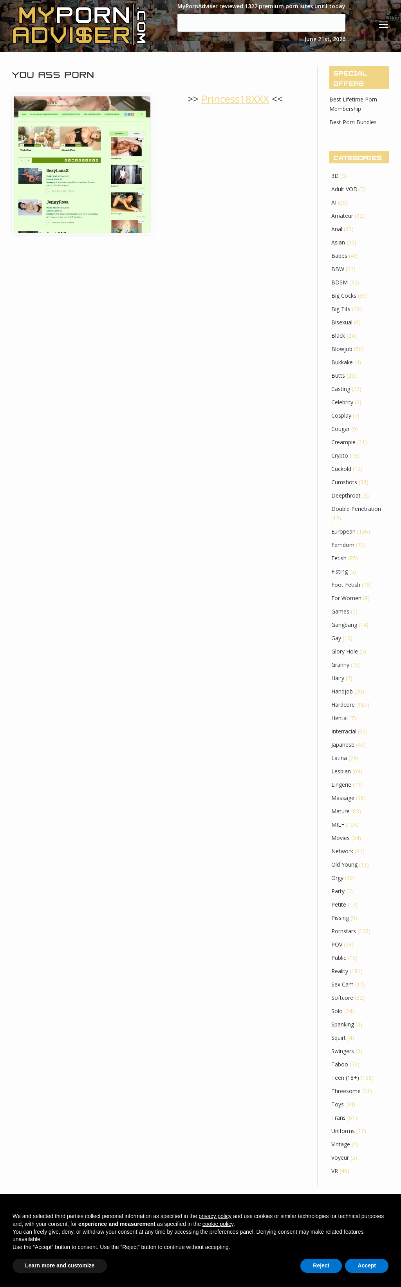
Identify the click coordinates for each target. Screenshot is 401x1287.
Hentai (339, 718)
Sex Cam (342, 984)
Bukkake (342, 362)
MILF (337, 824)
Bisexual (341, 322)
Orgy (337, 878)
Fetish (339, 558)
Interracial (343, 731)
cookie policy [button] (217, 1224)
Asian (338, 242)
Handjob (342, 691)
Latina (339, 758)
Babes (339, 255)
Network (342, 851)
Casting (340, 389)
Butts (338, 375)
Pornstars (343, 931)
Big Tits (340, 309)
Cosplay (341, 415)
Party (338, 891)
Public (338, 957)
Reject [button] (321, 1265)
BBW (337, 269)
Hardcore (343, 704)
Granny (340, 664)
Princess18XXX (235, 99)
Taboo (339, 1064)
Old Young (344, 864)
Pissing (340, 917)
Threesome (346, 1091)
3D (335, 175)
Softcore (342, 997)
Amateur (342, 215)
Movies (340, 838)
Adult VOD (344, 189)
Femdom (342, 544)
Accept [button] (367, 1265)
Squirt (338, 1037)
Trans (338, 1117)
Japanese (342, 744)
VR (334, 1171)
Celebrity (342, 402)
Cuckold (341, 468)
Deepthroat (346, 495)
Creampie (343, 442)
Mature (340, 811)
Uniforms (343, 1131)
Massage (342, 798)
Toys (337, 1104)
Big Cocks (343, 295)
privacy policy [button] (215, 1216)
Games (340, 611)
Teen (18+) (345, 1077)
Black (338, 335)
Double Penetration (356, 508)
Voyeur (340, 1157)
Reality (339, 971)
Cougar (340, 429)
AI (333, 202)
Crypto (339, 455)
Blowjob (341, 349)
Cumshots (344, 482)
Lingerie (341, 784)
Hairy (337, 678)
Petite (338, 904)
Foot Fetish (345, 584)
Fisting (339, 571)
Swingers (342, 1051)
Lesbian (341, 771)
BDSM (339, 282)
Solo (337, 1011)
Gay (336, 638)
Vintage (340, 1144)
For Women (346, 598)
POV (336, 944)
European (343, 531)
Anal (336, 229)
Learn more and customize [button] (59, 1265)
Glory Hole (344, 651)
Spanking (342, 1024)
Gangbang (344, 624)
